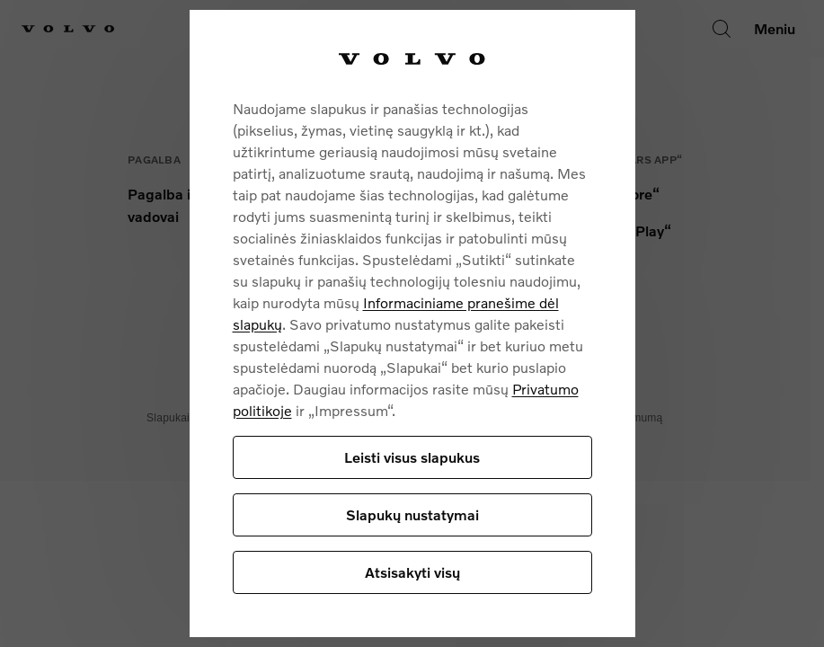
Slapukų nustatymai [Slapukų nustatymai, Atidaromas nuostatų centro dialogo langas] (412, 514)
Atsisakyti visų (412, 572)
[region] (412, 323)
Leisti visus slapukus (412, 456)
